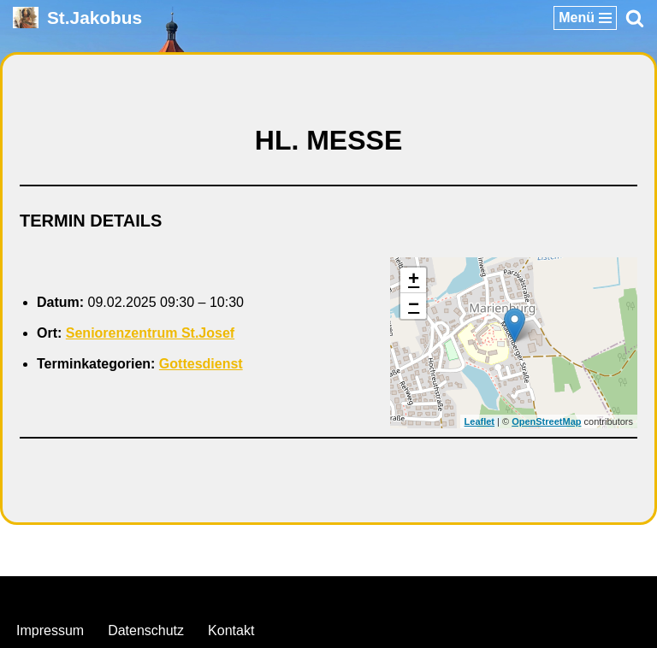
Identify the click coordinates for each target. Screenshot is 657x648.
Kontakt (231, 630)
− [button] (413, 306)
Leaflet (479, 421)
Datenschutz (146, 630)
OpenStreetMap (546, 421)
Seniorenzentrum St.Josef (150, 333)
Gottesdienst (201, 363)
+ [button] (413, 280)
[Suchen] (634, 18)
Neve (241, 593)
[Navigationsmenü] (585, 18)
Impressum (50, 630)
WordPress (398, 593)
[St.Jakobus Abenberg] (77, 17)
